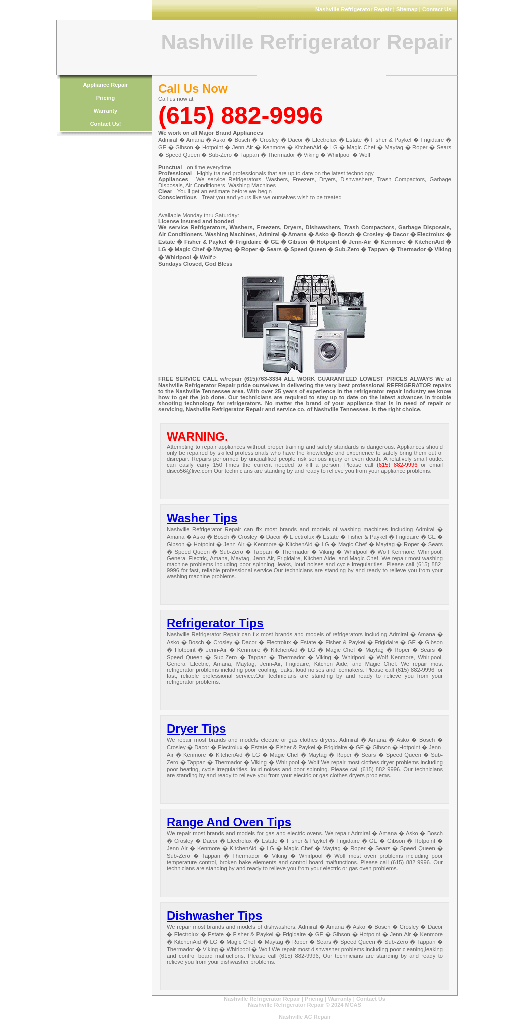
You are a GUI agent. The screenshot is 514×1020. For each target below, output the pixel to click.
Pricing (105, 98)
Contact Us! (105, 124)
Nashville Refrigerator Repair (262, 999)
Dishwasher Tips (214, 915)
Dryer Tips (196, 728)
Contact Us (371, 999)
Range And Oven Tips (229, 822)
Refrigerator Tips (215, 623)
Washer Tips (202, 518)
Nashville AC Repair (305, 1017)
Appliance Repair (105, 85)
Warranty (105, 111)
